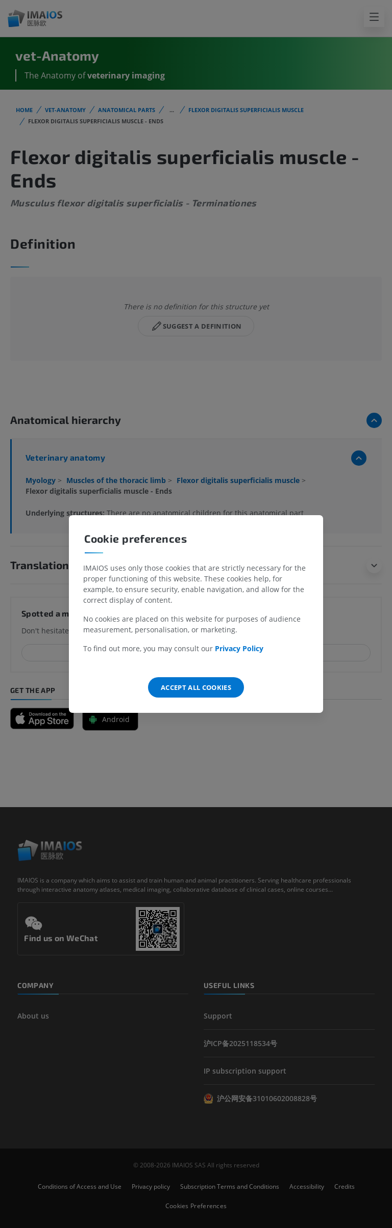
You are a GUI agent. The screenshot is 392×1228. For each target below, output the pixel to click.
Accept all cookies (196, 687)
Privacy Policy (239, 648)
